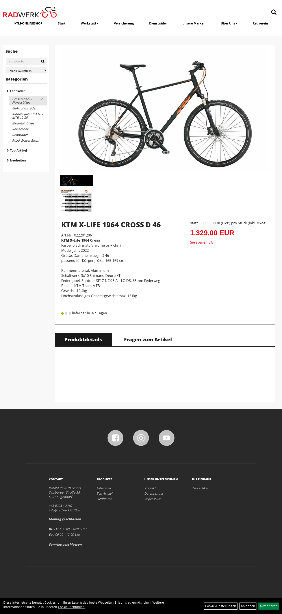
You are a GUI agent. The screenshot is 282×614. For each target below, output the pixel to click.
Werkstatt (89, 23)
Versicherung (124, 23)
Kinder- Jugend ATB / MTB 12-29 (27, 116)
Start (61, 23)
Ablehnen (248, 606)
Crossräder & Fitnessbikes (22, 101)
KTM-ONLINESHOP (28, 23)
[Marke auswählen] (26, 70)
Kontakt (150, 488)
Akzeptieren (268, 606)
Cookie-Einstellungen (220, 606)
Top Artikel (18, 150)
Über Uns (229, 23)
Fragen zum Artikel (148, 339)
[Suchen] (43, 61)
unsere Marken (193, 23)
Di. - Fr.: (55, 529)
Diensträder (158, 23)
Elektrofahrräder (24, 108)
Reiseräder (20, 129)
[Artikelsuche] (273, 12)
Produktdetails (83, 339)
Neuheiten (18, 160)
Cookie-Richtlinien (71, 607)
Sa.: (51, 534)
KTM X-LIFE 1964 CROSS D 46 (111, 224)
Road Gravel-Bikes (25, 140)
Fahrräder (17, 91)
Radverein (260, 23)
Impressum (152, 499)
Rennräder (20, 135)
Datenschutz (153, 493)
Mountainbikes (23, 123)
